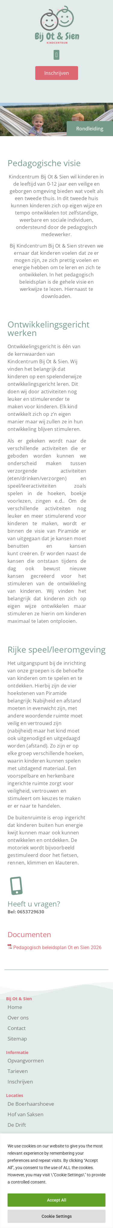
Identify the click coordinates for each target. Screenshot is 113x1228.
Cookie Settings (57, 1216)
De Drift (17, 1124)
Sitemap (17, 1038)
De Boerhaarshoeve (31, 1103)
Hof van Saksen (25, 1114)
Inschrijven (20, 1081)
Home (15, 1007)
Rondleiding (89, 128)
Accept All (56, 1200)
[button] (56, 55)
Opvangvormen (26, 1060)
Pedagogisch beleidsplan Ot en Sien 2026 (57, 947)
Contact (17, 1028)
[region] (56, 1180)
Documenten (29, 934)
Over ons (18, 1017)
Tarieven (18, 1071)
